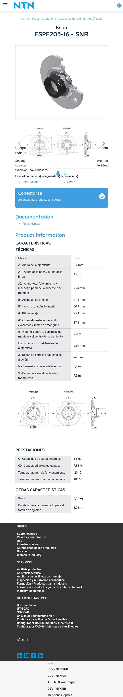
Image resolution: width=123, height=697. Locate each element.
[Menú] (5, 5)
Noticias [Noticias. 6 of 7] (22, 551)
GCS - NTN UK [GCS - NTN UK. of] (57, 676)
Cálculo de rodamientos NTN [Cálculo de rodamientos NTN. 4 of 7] (35, 616)
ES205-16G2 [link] (31, 182)
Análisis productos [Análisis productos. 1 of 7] (29, 569)
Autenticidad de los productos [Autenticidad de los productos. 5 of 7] (36, 548)
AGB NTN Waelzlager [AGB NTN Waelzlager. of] (61, 682)
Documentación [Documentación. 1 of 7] (27, 605)
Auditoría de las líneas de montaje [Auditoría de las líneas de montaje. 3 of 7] (39, 576)
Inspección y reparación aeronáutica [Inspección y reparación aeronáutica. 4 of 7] (41, 580)
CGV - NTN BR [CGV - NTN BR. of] (57, 688)
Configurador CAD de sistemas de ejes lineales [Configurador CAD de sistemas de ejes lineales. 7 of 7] (47, 626)
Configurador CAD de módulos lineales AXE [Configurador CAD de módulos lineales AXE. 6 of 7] (45, 623)
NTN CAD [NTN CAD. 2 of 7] (23, 608)
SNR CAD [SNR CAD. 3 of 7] (23, 612)
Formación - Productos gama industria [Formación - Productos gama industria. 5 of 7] (42, 583)
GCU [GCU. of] (50, 663)
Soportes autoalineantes (75, 18)
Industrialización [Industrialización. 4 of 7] (28, 544)
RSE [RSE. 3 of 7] (19, 541)
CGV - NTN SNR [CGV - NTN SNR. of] (58, 669)
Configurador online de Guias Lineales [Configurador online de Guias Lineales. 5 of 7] (42, 619)
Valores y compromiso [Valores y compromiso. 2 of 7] (31, 537)
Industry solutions (44, 18)
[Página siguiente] (103, 144)
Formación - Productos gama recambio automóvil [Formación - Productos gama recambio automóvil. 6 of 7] (49, 587)
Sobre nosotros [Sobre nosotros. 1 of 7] (27, 533)
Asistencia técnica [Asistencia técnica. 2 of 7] (29, 573)
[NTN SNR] (24, 5)
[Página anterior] (19, 144)
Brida (99, 18)
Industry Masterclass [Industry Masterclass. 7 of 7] (30, 591)
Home (25, 18)
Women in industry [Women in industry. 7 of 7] (29, 555)
